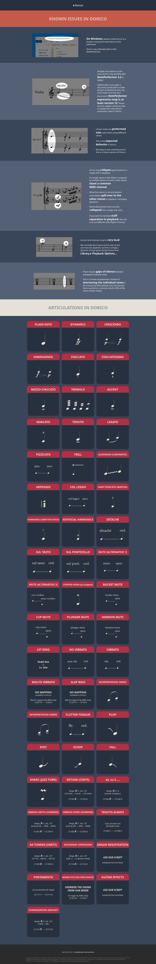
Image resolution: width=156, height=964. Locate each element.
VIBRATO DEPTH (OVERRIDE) (43, 812)
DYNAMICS (78, 324)
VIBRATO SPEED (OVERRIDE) (78, 812)
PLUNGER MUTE (78, 617)
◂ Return (78, 5)
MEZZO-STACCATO (43, 389)
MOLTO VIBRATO (43, 682)
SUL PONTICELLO (78, 552)
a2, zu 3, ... (113, 780)
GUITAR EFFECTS (112, 877)
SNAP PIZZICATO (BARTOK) (112, 487)
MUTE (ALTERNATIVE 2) (43, 584)
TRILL (78, 454)
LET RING (43, 650)
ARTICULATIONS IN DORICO (78, 308)
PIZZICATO (43, 454)
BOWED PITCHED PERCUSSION (78, 877)
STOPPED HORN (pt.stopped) (78, 584)
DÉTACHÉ (112, 519)
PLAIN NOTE (43, 324)
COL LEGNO (78, 487)
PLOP (112, 715)
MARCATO (43, 422)
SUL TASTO (43, 552)
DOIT (43, 747)
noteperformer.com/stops (112, 862)
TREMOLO (78, 389)
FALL (112, 747)
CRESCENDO (112, 324)
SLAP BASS (78, 682)
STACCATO (78, 357)
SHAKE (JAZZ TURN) (43, 780)
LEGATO (112, 422)
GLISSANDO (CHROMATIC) (112, 454)
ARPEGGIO (43, 487)
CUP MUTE (43, 617)
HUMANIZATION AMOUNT (43, 910)
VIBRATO (113, 650)
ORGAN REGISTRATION (112, 845)
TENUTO (78, 422)
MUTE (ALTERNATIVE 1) (112, 552)
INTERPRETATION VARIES (113, 682)
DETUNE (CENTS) (78, 780)
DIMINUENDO (43, 357)
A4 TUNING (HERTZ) (43, 845)
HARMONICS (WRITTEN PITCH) (43, 519)
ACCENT (112, 389)
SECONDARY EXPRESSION (78, 844)
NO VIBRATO (78, 650)
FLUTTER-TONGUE (78, 715)
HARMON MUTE (113, 617)
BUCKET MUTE (113, 584)
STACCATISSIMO (113, 357)
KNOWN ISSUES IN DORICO (78, 19)
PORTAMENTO (43, 877)
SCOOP (78, 747)
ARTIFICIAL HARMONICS (78, 519)
